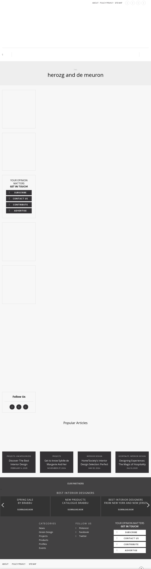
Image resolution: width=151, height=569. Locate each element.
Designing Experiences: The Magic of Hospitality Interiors (132, 464)
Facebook (82, 532)
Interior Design (94, 456)
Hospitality (124, 456)
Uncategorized (23, 456)
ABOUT (95, 3)
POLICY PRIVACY (106, 3)
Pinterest (82, 528)
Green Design (46, 532)
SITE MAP (118, 3)
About (5, 564)
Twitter (81, 535)
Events (42, 547)
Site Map (32, 564)
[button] (148, 505)
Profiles (43, 543)
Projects (11, 456)
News (42, 528)
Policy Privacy (18, 564)
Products (43, 539)
